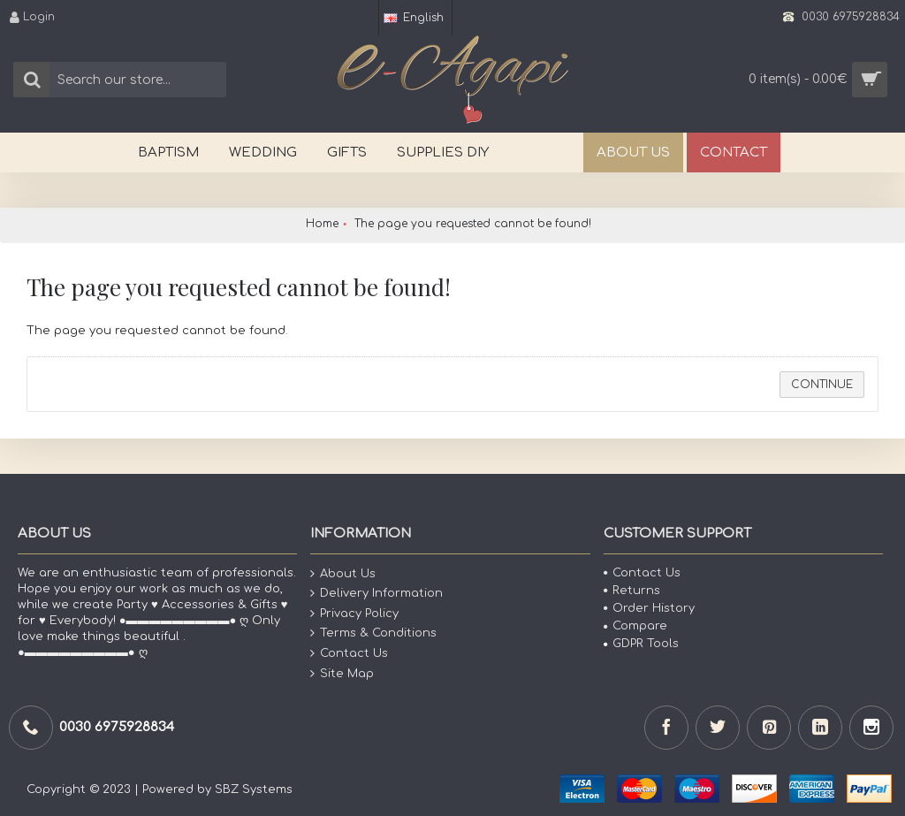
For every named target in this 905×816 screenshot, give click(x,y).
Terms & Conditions (373, 633)
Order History (649, 608)
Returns (632, 590)
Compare (635, 626)
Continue (822, 384)
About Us (343, 573)
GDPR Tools (641, 643)
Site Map (342, 673)
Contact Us (349, 653)
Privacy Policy (354, 614)
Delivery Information (376, 593)
